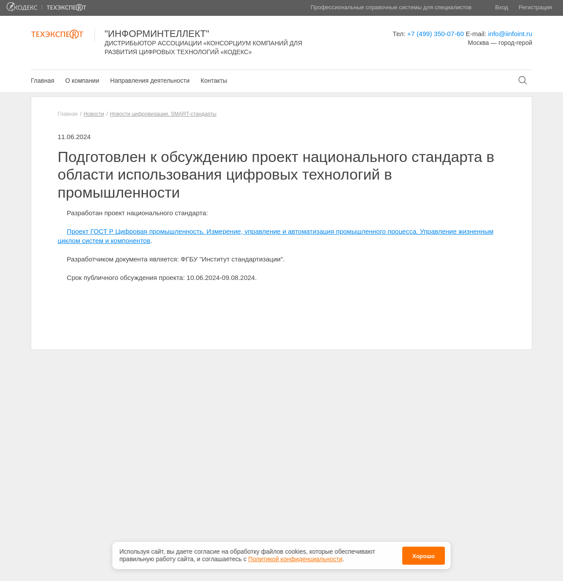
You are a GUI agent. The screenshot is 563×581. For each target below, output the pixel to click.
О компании (82, 80)
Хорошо (423, 554)
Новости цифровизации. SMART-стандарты (163, 114)
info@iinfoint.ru (510, 33)
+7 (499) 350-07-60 (435, 33)
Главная (42, 80)
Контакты (214, 80)
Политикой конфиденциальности (295, 557)
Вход (501, 7)
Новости (94, 114)
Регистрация (535, 7)
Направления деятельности (150, 80)
